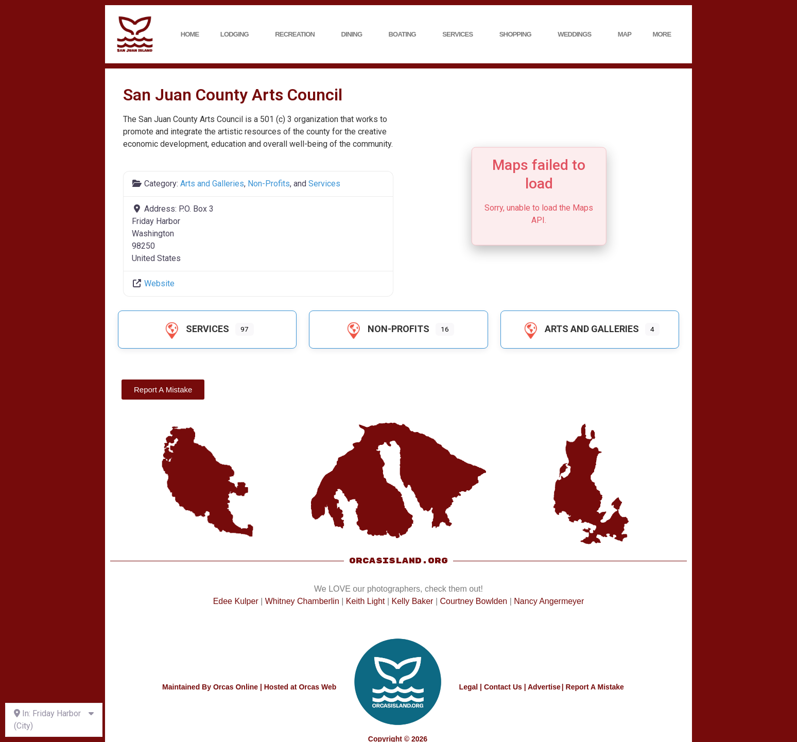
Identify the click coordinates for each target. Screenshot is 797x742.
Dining (354, 34)
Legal (468, 687)
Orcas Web (317, 687)
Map (625, 34)
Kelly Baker (413, 601)
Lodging (237, 34)
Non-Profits (269, 183)
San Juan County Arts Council (232, 95)
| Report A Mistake (593, 687)
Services (460, 34)
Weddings (577, 34)
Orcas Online (235, 687)
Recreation (297, 34)
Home (190, 34)
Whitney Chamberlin (302, 601)
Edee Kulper (235, 601)
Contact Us (503, 687)
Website (159, 283)
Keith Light (365, 601)
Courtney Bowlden (473, 601)
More (665, 34)
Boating (405, 34)
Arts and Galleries (212, 183)
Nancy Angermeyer (549, 601)
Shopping (517, 34)
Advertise (544, 687)
